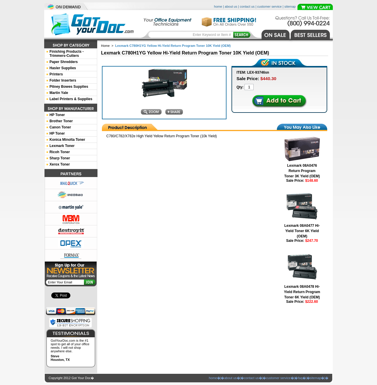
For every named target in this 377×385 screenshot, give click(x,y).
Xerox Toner (59, 164)
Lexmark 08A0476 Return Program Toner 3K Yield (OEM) (302, 170)
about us (231, 6)
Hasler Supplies (62, 68)
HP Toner (57, 115)
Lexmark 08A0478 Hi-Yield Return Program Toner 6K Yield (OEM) (302, 292)
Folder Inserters (62, 80)
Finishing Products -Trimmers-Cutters (66, 53)
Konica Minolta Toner (67, 140)
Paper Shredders (63, 62)
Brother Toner (61, 121)
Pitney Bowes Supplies (68, 87)
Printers (56, 74)
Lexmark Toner (62, 146)
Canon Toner (60, 127)
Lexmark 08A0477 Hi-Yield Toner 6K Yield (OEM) (302, 231)
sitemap (290, 6)
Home (105, 45)
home (218, 6)
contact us (247, 6)
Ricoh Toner (59, 152)
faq (300, 378)
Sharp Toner (59, 158)
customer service (269, 6)
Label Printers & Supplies (70, 99)
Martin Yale (58, 93)
